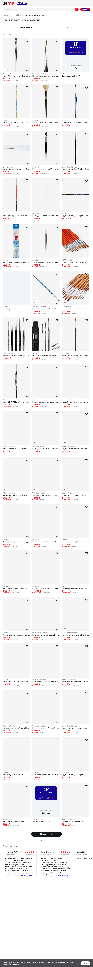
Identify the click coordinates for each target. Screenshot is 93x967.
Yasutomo (6, 260)
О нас (85, 9)
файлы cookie (25, 962)
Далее (56, 841)
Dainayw (35, 353)
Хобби (17, 15)
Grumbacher (7, 167)
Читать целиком (27, 876)
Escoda (64, 213)
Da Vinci (65, 120)
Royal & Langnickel (39, 679)
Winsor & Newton (9, 74)
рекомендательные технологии (42, 962)
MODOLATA (67, 260)
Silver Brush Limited (69, 167)
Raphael (65, 540)
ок (85, 963)
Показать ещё (46, 834)
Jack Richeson (8, 819)
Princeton (6, 120)
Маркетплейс (8, 15)
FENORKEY (66, 307)
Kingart (35, 120)
